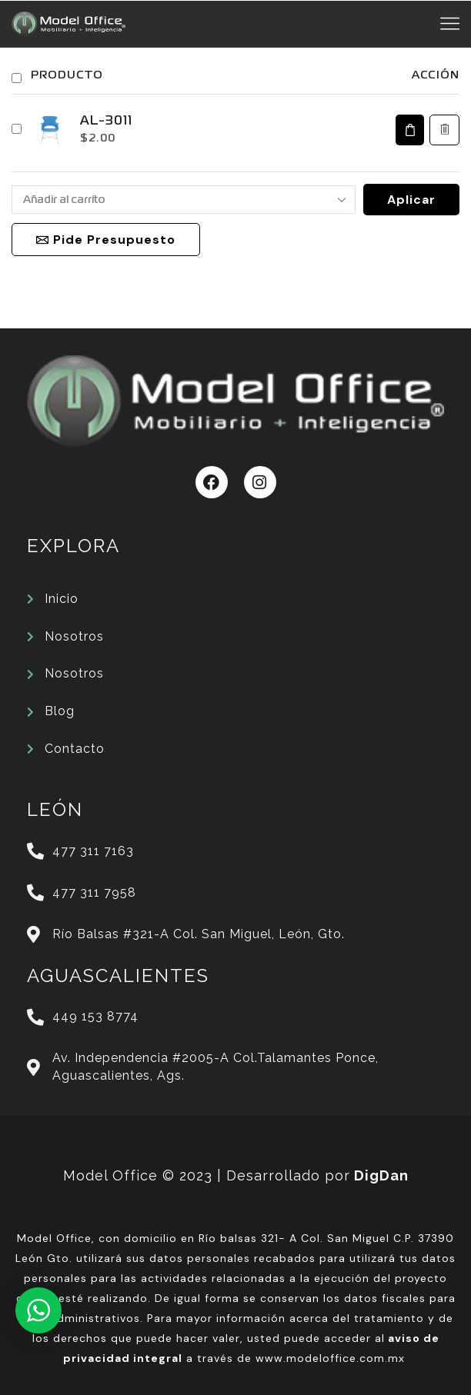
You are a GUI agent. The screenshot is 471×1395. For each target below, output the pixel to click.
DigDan (381, 1175)
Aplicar (411, 199)
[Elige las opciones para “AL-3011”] (410, 130)
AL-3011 (106, 121)
